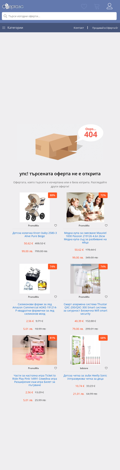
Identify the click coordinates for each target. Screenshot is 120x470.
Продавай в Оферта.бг (105, 27)
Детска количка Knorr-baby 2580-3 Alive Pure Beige (35, 234)
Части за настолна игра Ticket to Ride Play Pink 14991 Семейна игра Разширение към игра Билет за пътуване (34, 380)
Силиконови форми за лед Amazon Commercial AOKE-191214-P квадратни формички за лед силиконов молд (35, 309)
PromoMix (33, 225)
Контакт (79, 27)
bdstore (84, 368)
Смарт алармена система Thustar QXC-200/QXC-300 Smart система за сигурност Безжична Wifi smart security (85, 309)
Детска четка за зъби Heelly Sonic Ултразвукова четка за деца (85, 377)
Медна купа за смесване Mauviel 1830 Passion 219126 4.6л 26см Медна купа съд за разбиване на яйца (85, 237)
